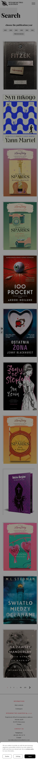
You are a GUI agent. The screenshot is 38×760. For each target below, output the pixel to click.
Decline (7, 756)
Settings (18, 756)
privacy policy (30, 749)
